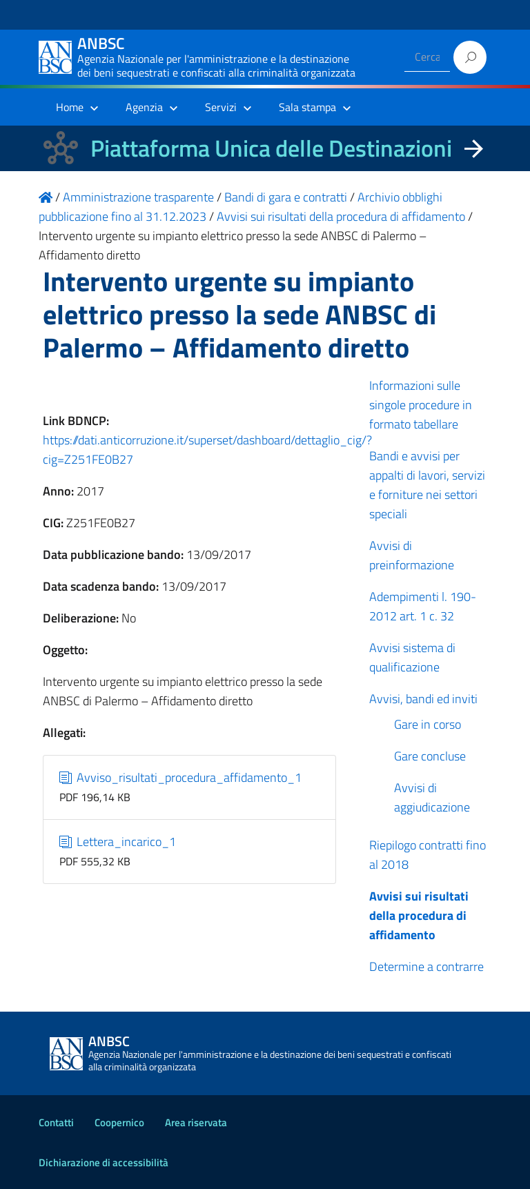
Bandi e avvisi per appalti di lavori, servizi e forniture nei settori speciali (427, 484)
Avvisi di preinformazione (411, 555)
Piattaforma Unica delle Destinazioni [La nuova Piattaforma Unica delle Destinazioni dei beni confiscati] (271, 148)
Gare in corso (427, 724)
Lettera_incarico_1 (118, 841)
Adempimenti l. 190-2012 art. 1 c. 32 (422, 606)
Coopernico (119, 1122)
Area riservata (196, 1122)
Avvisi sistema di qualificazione (412, 657)
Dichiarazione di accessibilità (103, 1162)
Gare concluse (430, 756)
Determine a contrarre (426, 966)
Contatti (56, 1122)
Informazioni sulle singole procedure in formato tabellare (420, 404)
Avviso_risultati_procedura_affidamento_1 (180, 777)
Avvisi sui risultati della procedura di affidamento (419, 915)
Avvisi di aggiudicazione (432, 797)
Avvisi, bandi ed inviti (423, 698)
